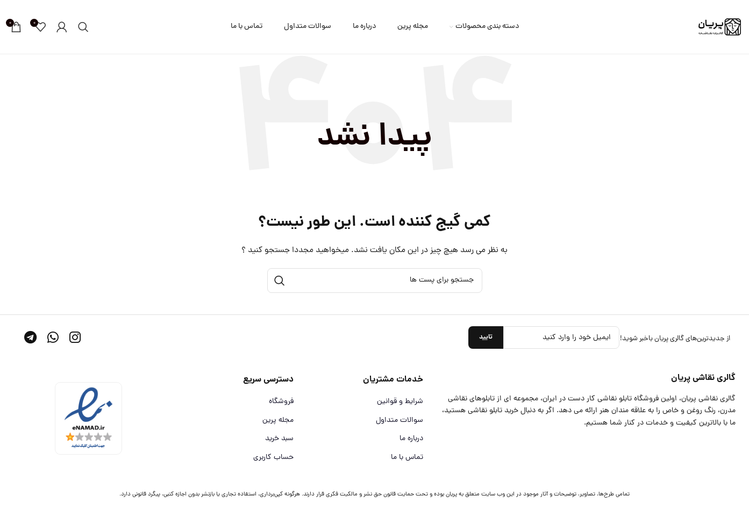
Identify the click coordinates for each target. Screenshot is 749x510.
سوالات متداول (399, 420)
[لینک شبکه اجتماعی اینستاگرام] (75, 339)
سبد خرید (279, 439)
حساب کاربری (273, 457)
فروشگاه (281, 402)
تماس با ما (407, 457)
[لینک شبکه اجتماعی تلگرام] (30, 339)
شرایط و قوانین (400, 402)
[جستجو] (83, 27)
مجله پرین (278, 420)
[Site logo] (719, 27)
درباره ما (411, 439)
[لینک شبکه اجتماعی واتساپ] (53, 339)
